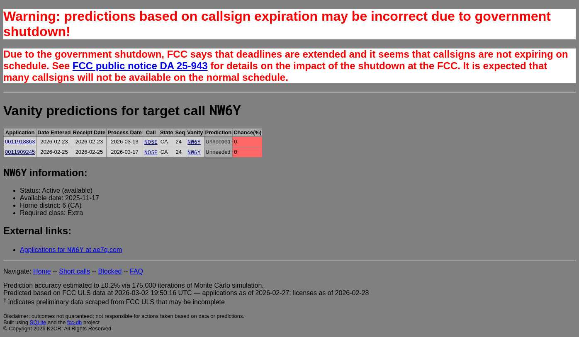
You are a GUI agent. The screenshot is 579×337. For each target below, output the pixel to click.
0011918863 (20, 141)
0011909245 (20, 152)
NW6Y (194, 141)
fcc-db (74, 322)
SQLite (38, 322)
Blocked (110, 271)
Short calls (74, 271)
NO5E (151, 141)
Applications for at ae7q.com (71, 249)
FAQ (136, 271)
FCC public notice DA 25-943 (140, 65)
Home (42, 271)
